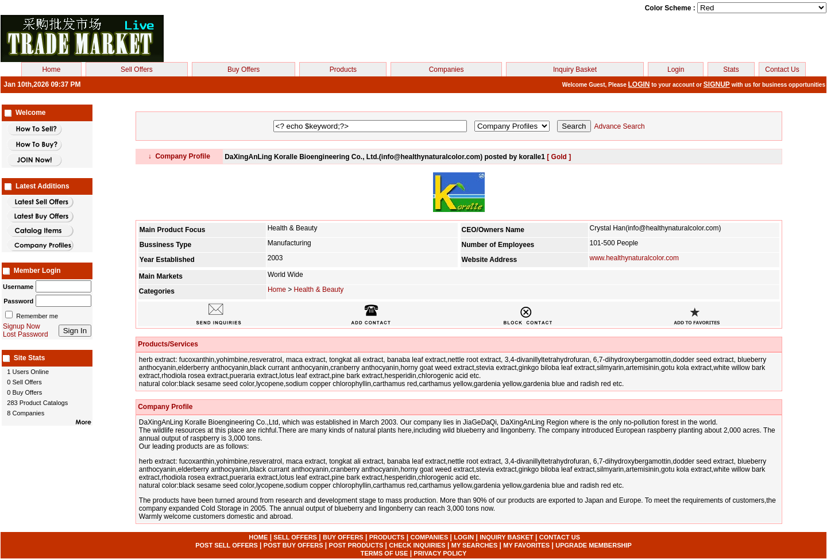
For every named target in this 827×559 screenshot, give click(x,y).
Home (51, 69)
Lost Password (25, 334)
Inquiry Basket (575, 69)
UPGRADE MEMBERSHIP (593, 545)
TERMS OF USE (384, 553)
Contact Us (782, 69)
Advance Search (619, 126)
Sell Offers (137, 69)
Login (675, 69)
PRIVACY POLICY (439, 553)
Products (343, 69)
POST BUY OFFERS (293, 545)
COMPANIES (429, 537)
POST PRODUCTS (356, 545)
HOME (258, 537)
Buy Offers (243, 69)
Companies (446, 69)
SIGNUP (717, 84)
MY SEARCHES (474, 545)
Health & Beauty (319, 290)
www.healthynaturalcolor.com (634, 258)
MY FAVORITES (526, 545)
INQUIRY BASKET (507, 537)
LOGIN (639, 84)
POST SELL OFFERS (226, 545)
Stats (731, 69)
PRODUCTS (387, 537)
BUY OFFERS (343, 537)
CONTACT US (559, 537)
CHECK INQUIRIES (417, 545)
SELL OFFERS (295, 537)
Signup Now (21, 326)
